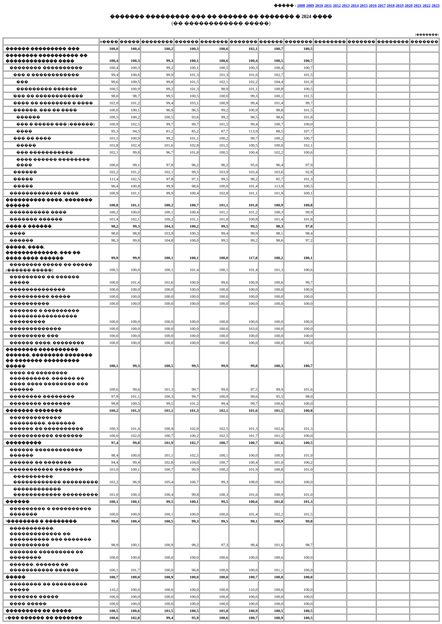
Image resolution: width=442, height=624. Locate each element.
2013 (346, 5)
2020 (409, 5)
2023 (436, 5)
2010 (319, 5)
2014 (355, 5)
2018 (391, 5)
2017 (382, 5)
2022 (427, 5)
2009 (310, 5)
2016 (373, 5)
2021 (418, 5)
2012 (337, 5)
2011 (328, 5)
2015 (364, 5)
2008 (301, 5)
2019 (400, 5)
